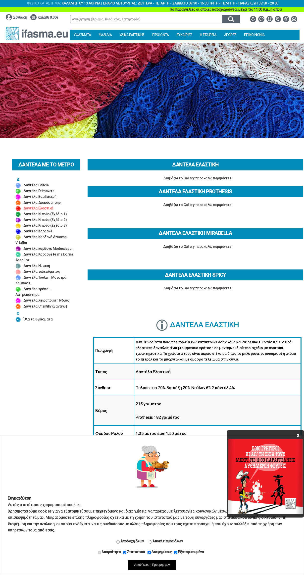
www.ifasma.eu (36, 33)
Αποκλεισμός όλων (166, 541)
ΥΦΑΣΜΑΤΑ (82, 35)
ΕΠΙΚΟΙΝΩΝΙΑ (254, 35)
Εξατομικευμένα (189, 552)
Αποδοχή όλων (130, 541)
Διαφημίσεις (160, 552)
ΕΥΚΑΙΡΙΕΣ (184, 35)
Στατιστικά (134, 552)
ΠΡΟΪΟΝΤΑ (160, 35)
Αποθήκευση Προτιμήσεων (152, 565)
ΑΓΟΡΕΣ (230, 35)
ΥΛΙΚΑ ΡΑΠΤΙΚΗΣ (132, 35)
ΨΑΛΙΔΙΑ (105, 35)
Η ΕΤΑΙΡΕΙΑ (208, 35)
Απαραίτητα (109, 552)
